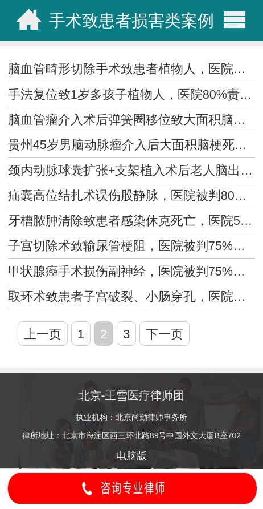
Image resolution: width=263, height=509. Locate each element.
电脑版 (131, 456)
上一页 (42, 334)
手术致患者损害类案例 (131, 20)
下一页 (164, 334)
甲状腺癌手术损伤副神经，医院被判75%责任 (133, 271)
